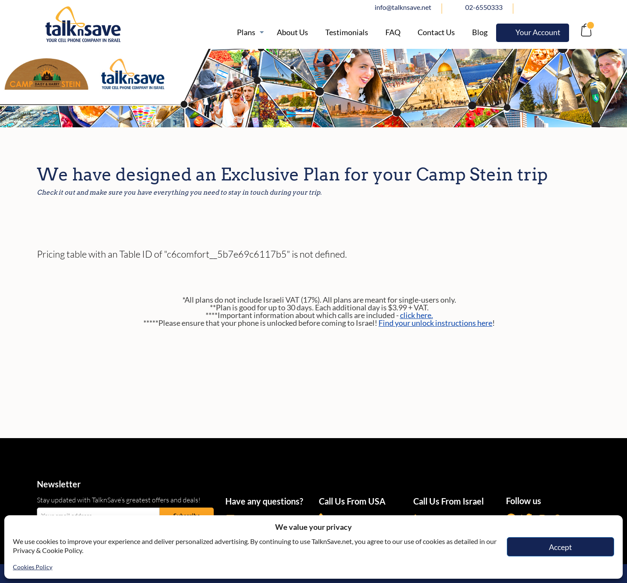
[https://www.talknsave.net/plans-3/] (248, 32)
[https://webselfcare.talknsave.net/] (532, 33)
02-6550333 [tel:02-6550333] (484, 7)
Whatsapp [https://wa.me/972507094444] (586, 7)
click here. (416, 315)
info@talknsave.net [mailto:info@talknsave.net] (403, 7)
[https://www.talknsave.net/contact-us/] (436, 32)
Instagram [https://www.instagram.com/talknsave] (567, 7)
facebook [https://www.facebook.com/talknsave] (529, 7)
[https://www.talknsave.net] (125, 24)
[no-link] (585, 32)
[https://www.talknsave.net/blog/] (479, 32)
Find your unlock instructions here (435, 323)
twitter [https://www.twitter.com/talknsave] (548, 7)
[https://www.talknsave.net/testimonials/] (347, 32)
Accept (560, 547)
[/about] (292, 32)
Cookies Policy (32, 567)
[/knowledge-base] (393, 32)
